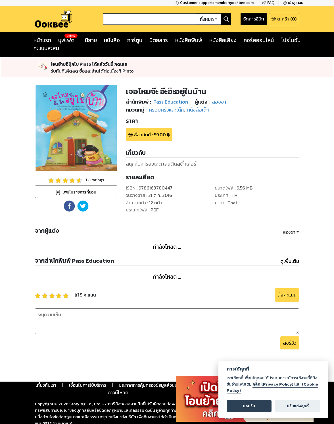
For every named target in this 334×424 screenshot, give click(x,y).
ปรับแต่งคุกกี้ (298, 406)
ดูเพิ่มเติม (289, 261)
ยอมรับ (249, 406)
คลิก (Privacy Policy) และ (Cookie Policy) (272, 387)
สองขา (289, 232)
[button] (69, 206)
